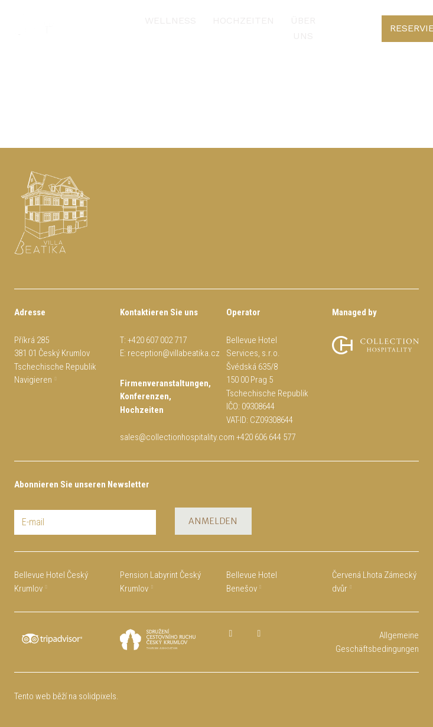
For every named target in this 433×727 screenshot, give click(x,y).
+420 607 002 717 (157, 340)
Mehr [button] (248, 22)
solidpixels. (99, 696)
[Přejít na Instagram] (259, 633)
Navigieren (33, 379)
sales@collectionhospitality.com (177, 437)
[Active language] (400, 22)
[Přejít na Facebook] (231, 633)
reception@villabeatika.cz (174, 353)
